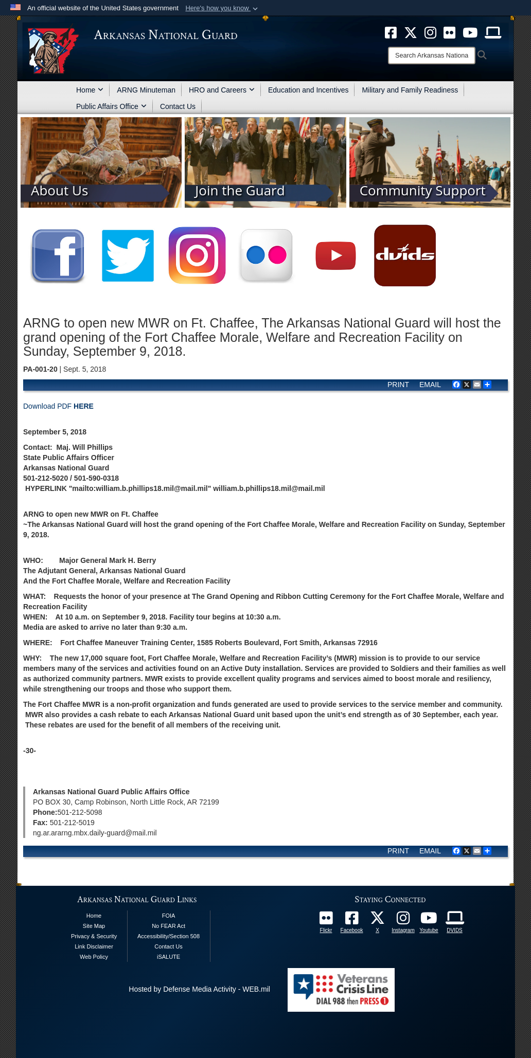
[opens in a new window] (352, 921)
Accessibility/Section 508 (168, 936)
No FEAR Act (168, 926)
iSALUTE (168, 957)
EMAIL (430, 384)
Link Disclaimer (94, 946)
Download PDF (58, 406)
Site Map (94, 926)
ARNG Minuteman (146, 90)
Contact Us (178, 106)
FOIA (168, 916)
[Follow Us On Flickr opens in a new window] (326, 921)
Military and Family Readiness (410, 90)
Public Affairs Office (111, 106)
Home (89, 90)
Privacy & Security (94, 936)
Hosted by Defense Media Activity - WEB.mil (199, 989)
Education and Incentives (308, 90)
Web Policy (94, 957)
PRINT (398, 384)
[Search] (431, 55)
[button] (222, 8)
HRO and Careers (222, 90)
